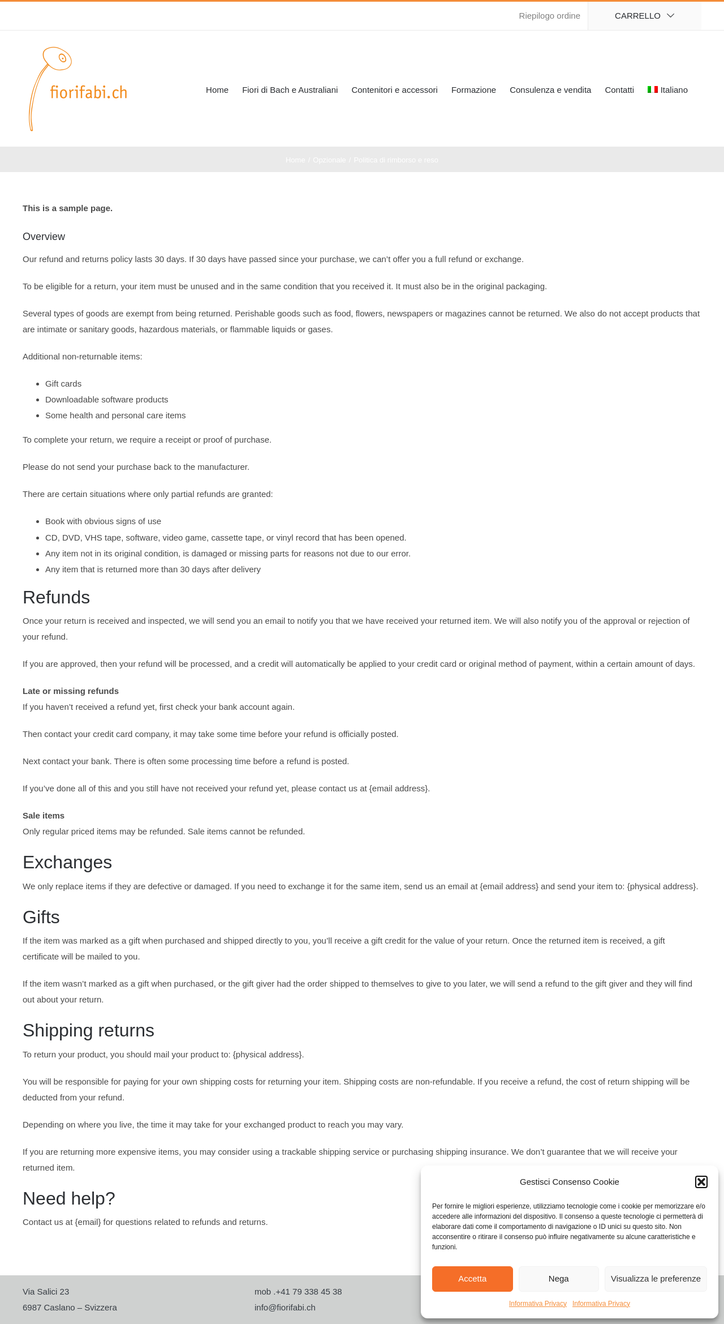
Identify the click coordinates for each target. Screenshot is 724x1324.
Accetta (472, 1278)
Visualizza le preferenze (656, 1278)
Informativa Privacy (538, 1304)
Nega (559, 1278)
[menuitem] (668, 89)
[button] (701, 1182)
